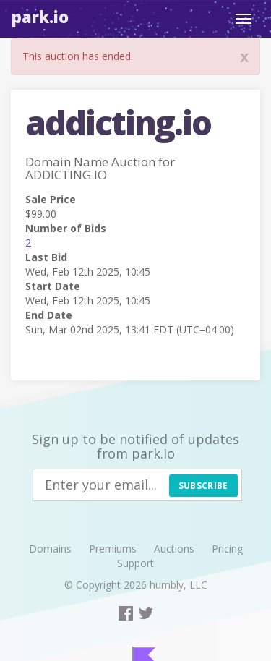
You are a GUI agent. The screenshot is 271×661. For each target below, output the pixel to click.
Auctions (174, 548)
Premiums (113, 548)
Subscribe (203, 485)
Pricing (227, 548)
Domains (50, 548)
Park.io (40, 16)
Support (135, 563)
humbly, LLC (178, 585)
